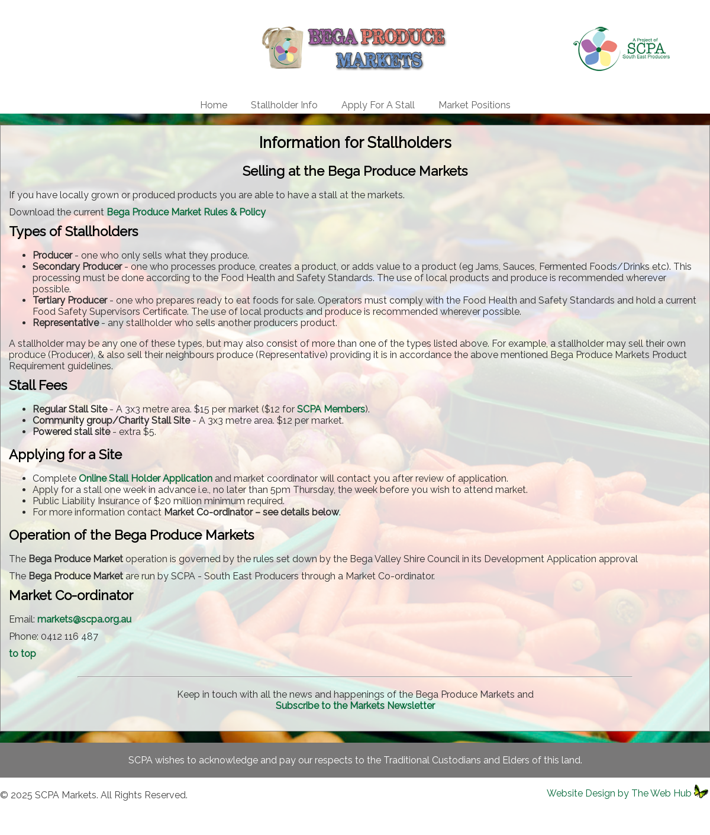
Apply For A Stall (378, 105)
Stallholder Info (284, 105)
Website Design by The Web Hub (619, 793)
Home (213, 105)
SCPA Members (331, 409)
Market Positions (474, 105)
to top (22, 653)
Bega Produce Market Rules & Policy (186, 212)
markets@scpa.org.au (84, 619)
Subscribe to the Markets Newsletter (355, 705)
